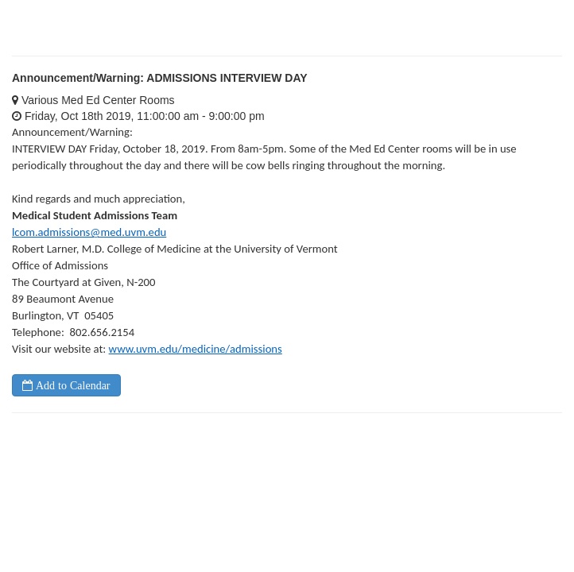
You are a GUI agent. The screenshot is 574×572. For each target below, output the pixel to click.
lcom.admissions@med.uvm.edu (89, 232)
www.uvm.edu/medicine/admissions (195, 349)
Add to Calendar (72, 385)
